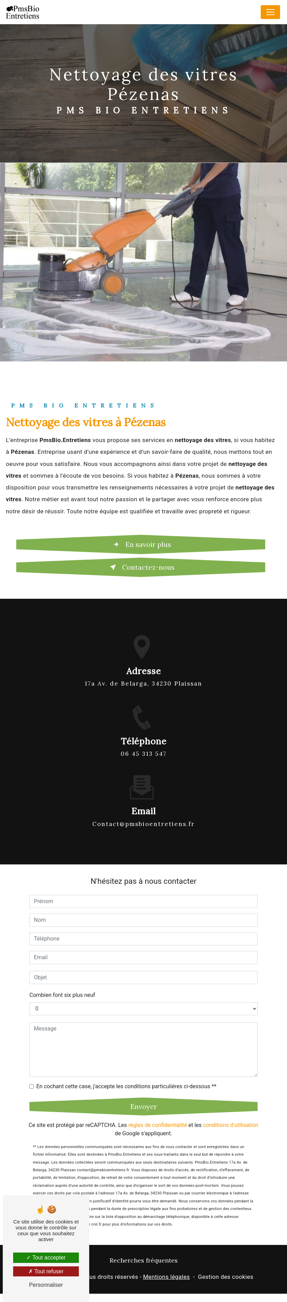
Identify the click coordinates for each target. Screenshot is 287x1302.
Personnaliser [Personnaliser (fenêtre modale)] (46, 1285)
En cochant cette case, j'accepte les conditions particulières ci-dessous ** (126, 1062)
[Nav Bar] (270, 12)
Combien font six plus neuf (62, 971)
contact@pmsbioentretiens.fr (143, 799)
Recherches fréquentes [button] (144, 1260)
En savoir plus (140, 544)
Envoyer (143, 1082)
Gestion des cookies (225, 1276)
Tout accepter (45, 1257)
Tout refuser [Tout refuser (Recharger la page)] (46, 1271)
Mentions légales (166, 1276)
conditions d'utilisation (230, 1101)
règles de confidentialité (157, 1101)
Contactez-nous (141, 567)
